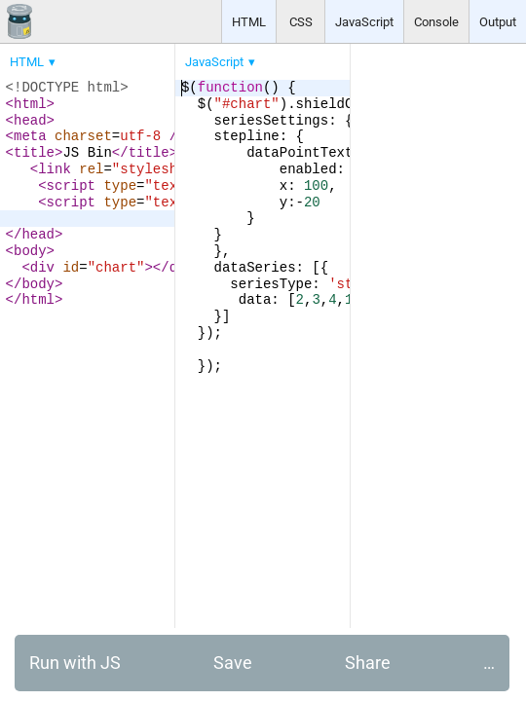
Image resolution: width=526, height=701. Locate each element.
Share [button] (368, 662)
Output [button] (497, 22)
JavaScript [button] (364, 22)
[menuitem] (34, 62)
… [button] (489, 662)
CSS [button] (301, 22)
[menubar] (156, 57)
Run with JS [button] (75, 662)
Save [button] (232, 662)
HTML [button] (249, 22)
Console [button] (436, 22)
